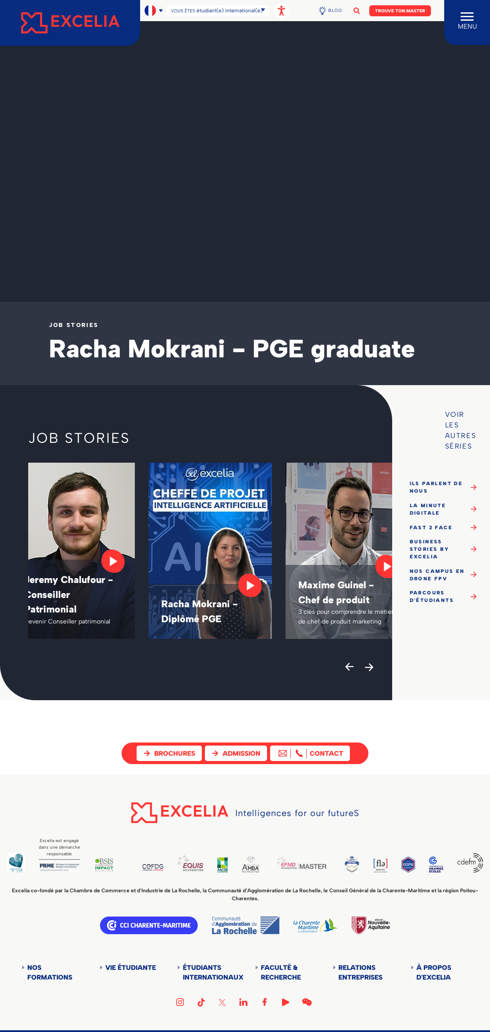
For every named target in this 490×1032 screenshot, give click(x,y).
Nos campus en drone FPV (437, 575)
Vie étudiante (130, 968)
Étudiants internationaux (209, 972)
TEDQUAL (362, 863)
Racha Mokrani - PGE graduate (232, 349)
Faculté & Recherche (281, 972)
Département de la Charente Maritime (315, 925)
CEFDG (157, 867)
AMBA (258, 864)
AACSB (228, 864)
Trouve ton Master (400, 11)
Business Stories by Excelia (429, 549)
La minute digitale (428, 509)
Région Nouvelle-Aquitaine (371, 925)
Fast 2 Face (431, 527)
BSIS (107, 864)
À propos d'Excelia (433, 972)
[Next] (369, 667)
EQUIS (196, 862)
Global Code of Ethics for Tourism (16, 862)
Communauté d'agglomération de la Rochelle (245, 925)
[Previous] (349, 667)
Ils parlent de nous (436, 487)
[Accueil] (70, 23)
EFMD (310, 862)
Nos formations (49, 972)
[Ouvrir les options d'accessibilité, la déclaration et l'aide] (281, 11)
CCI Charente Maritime (149, 925)
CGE (434, 864)
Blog (335, 10)
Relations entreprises (360, 972)
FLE (392, 865)
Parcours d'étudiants (432, 596)
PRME (61, 867)
